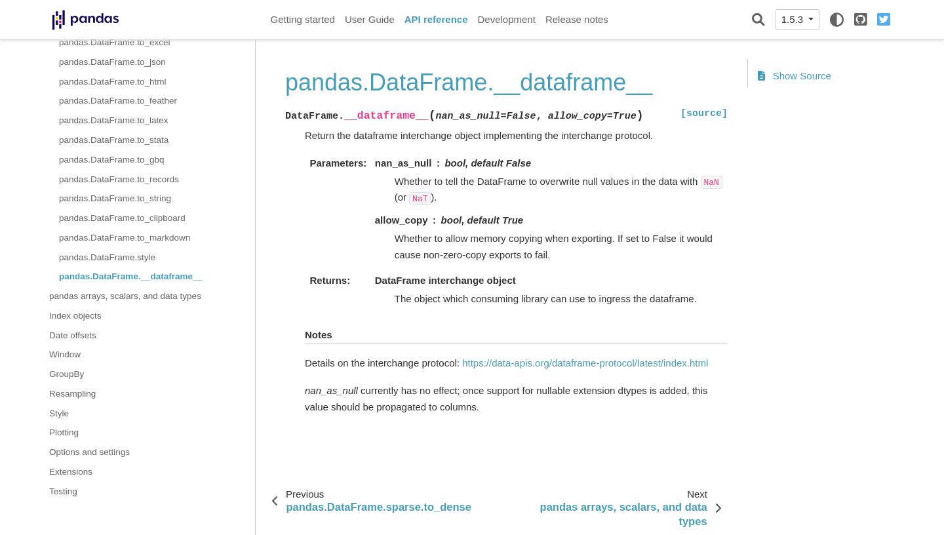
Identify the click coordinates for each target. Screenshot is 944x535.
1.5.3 (793, 19)
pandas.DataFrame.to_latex (113, 120)
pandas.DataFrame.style (107, 257)
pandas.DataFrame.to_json (112, 62)
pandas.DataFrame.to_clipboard (122, 218)
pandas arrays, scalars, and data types (125, 296)
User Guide (370, 19)
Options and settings (89, 452)
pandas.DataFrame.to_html (113, 82)
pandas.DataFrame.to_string (115, 198)
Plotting (64, 432)
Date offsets (72, 335)
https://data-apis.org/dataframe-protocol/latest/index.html (585, 362)
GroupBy (66, 374)
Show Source (794, 75)
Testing (63, 491)
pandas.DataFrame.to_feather (118, 101)
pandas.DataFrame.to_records (119, 179)
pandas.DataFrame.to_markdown (124, 238)
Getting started (303, 19)
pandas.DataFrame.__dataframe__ (131, 276)
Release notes (576, 19)
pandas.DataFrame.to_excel (114, 42)
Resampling (72, 394)
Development (506, 19)
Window (65, 354)
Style (59, 413)
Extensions (70, 472)
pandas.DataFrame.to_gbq (112, 160)
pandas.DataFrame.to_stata (113, 140)
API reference (436, 19)
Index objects (75, 316)
